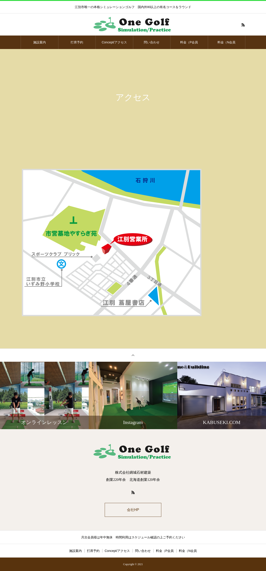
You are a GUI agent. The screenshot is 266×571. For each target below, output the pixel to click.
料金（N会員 (226, 42)
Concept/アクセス (114, 42)
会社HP (133, 510)
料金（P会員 (189, 42)
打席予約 (77, 42)
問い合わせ (152, 42)
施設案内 (39, 42)
